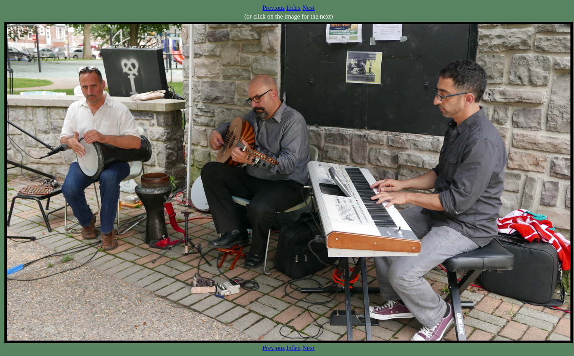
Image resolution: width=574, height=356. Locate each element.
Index (293, 7)
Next (308, 7)
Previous (273, 7)
